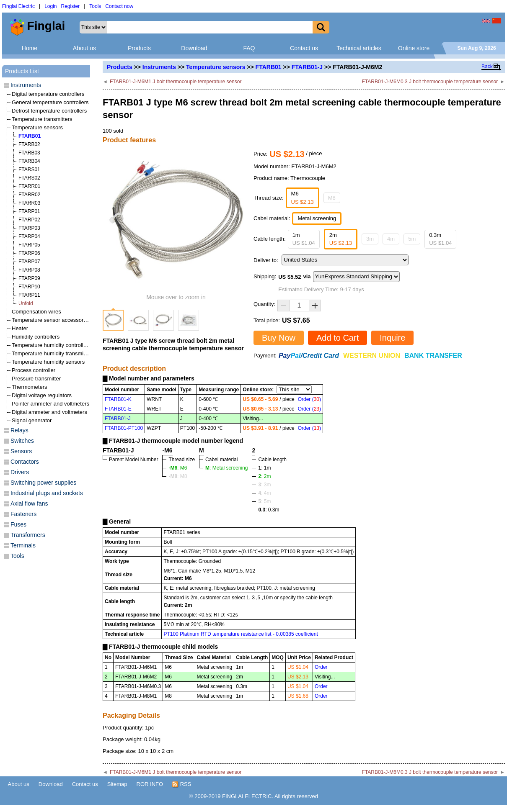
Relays (19, 430)
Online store (413, 48)
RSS (181, 784)
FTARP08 (29, 270)
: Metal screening (226, 468)
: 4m (264, 493)
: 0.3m (268, 510)
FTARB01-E (118, 409)
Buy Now (278, 337)
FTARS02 (29, 178)
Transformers (27, 535)
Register (70, 6)
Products (139, 48)
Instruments (159, 67)
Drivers (19, 472)
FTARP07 (29, 262)
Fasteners (23, 514)
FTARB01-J (307, 67)
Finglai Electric (18, 6)
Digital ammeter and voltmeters (49, 412)
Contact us (304, 48)
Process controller (33, 370)
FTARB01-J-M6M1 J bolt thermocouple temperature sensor (176, 82)
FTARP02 (29, 220)
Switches (22, 440)
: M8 (177, 476)
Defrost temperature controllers (49, 111)
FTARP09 (29, 278)
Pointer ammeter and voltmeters (50, 404)
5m (412, 239)
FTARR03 (29, 203)
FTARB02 (29, 144)
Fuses (18, 524)
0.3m (440, 239)
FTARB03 (29, 153)
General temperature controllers (50, 102)
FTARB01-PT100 (124, 428)
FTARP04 (29, 236)
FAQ (249, 48)
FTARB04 (29, 161)
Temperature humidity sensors (48, 362)
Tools (95, 6)
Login (50, 6)
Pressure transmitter (36, 378)
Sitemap (117, 784)
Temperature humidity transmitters (53, 353)
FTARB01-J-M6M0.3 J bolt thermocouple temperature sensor (430, 82)
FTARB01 (269, 67)
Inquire (392, 337)
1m (303, 239)
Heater (20, 328)
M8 (332, 198)
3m (370, 239)
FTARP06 (29, 253)
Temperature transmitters (42, 119)
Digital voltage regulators (42, 395)
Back (487, 66)
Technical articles (358, 48)
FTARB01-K (118, 399)
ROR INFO (150, 784)
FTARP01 (29, 211)
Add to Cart (337, 337)
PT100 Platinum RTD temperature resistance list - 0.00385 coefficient (240, 634)
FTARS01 (29, 169)
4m (391, 239)
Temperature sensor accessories (51, 320)
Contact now (119, 6)
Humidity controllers (35, 337)
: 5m (264, 501)
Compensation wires (36, 311)
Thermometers (29, 387)
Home (29, 48)
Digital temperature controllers (48, 94)
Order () (309, 399)
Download (194, 48)
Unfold (25, 303)
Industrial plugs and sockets (46, 493)
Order (321, 667)
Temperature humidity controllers (51, 345)
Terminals (23, 545)
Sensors (21, 451)
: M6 (177, 468)
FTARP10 (29, 287)
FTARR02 (29, 195)
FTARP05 (29, 245)
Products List (22, 71)
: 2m (264, 476)
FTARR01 (29, 186)
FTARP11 (29, 295)
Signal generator (32, 420)
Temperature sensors (215, 67)
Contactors (24, 461)
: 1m (264, 468)
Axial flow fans (29, 503)
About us (84, 48)
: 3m (264, 485)
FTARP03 (29, 228)
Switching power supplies (43, 482)
